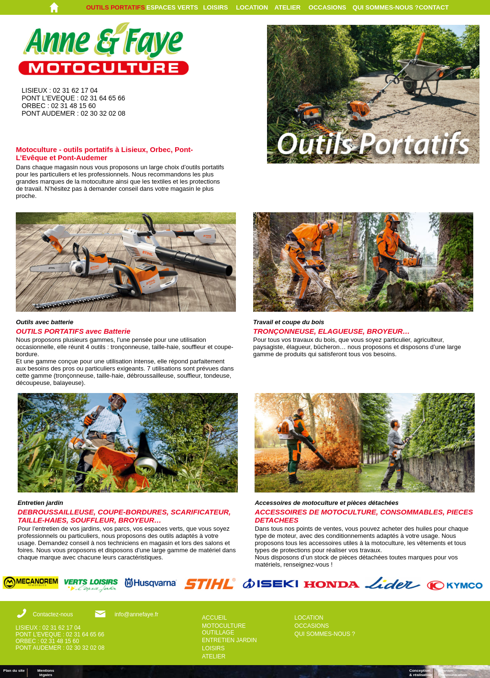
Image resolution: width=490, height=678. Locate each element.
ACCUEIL (214, 617)
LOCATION (252, 7)
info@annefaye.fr (136, 614)
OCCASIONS (327, 7)
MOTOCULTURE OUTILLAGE (224, 629)
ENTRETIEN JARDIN (229, 640)
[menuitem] (116, 7)
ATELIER (288, 7)
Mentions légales (45, 672)
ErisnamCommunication (452, 672)
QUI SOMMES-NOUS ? (386, 7)
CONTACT (434, 7)
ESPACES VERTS (172, 7)
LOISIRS (215, 7)
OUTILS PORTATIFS (115, 7)
